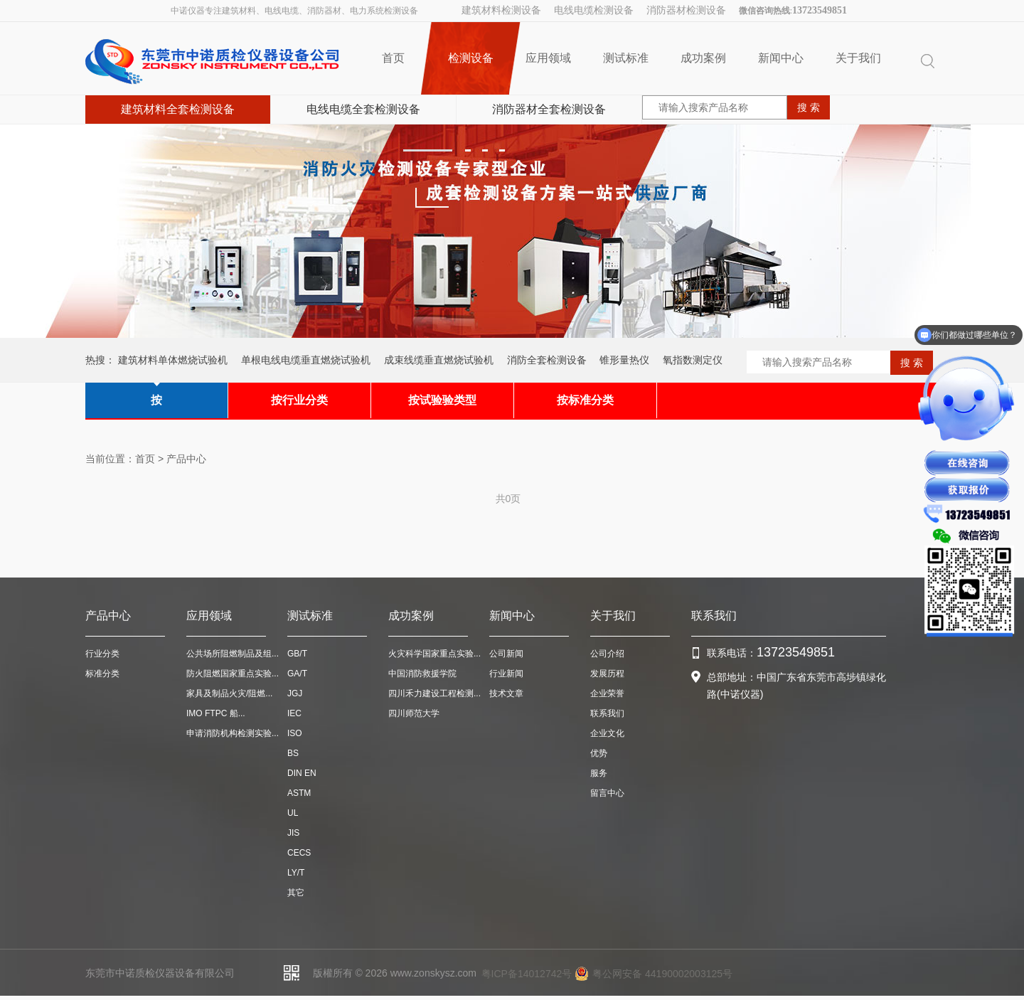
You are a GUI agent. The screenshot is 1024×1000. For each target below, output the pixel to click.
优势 (598, 753)
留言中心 (607, 793)
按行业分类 (299, 400)
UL (292, 813)
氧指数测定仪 (692, 360)
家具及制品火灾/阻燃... (229, 693)
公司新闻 (506, 654)
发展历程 (607, 674)
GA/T (297, 674)
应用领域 (548, 58)
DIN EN (301, 773)
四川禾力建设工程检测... (434, 693)
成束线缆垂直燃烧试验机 (439, 360)
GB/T (297, 654)
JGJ (294, 693)
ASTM (299, 793)
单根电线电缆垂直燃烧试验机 (305, 360)
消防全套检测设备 (547, 360)
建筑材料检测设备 (501, 10)
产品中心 (186, 458)
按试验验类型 (442, 400)
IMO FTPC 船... (215, 713)
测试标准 (626, 58)
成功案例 (703, 58)
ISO (294, 733)
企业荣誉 (607, 693)
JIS (293, 833)
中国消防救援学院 (422, 674)
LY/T (295, 873)
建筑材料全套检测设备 (178, 109)
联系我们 (607, 713)
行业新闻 (506, 674)
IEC (294, 713)
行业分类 (102, 654)
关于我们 (858, 58)
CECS (299, 853)
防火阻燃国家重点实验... (232, 674)
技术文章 (506, 693)
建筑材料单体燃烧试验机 (173, 360)
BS (293, 753)
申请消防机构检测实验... (232, 733)
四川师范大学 (413, 713)
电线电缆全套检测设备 (363, 109)
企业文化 (607, 733)
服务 (598, 773)
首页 (393, 58)
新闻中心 (781, 58)
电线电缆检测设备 (594, 10)
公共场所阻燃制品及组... (232, 654)
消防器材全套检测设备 (549, 109)
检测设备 (470, 58)
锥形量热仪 (624, 360)
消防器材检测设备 (686, 10)
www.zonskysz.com (433, 973)
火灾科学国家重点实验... (434, 654)
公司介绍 (607, 654)
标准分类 (102, 674)
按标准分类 (585, 400)
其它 (295, 893)
